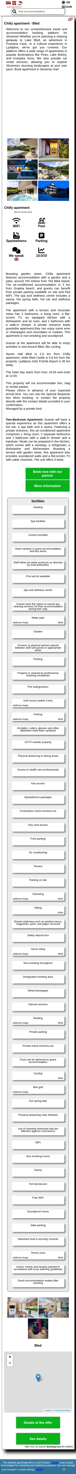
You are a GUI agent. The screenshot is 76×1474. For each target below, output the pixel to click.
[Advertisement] (38, 104)
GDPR (39, 1469)
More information (47, 486)
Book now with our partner (47, 473)
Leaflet (47, 1410)
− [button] (10, 1363)
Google (55, 1462)
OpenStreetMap (63, 1410)
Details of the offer (38, 1422)
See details (38, 1439)
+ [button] (10, 1357)
